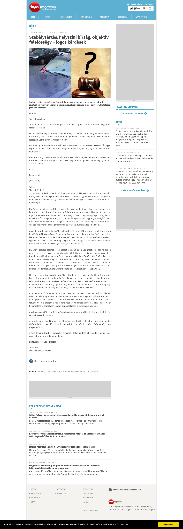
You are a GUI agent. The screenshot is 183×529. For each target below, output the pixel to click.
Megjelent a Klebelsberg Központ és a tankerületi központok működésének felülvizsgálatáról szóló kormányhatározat (64, 467)
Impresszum (87, 498)
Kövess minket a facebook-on (127, 489)
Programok (86, 17)
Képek (47, 17)
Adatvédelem (88, 493)
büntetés (41, 371)
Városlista (58, 7)
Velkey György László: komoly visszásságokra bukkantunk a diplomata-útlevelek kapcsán (66, 416)
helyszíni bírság (53, 371)
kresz (82, 371)
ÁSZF (84, 506)
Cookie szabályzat (90, 510)
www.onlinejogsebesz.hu (40, 350)
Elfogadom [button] (168, 524)
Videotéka (104, 17)
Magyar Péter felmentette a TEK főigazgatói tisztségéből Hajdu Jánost (62, 447)
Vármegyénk (141, 17)
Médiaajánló (87, 489)
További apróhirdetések (133, 190)
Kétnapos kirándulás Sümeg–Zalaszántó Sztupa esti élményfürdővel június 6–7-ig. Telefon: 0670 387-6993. (134, 158)
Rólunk (85, 502)
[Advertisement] (70, 388)
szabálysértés (92, 371)
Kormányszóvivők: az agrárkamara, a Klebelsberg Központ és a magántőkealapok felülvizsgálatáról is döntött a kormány (67, 435)
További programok (133, 113)
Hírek (32, 17)
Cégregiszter (66, 17)
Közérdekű (122, 17)
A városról (62, 493)
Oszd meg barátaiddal (45, 361)
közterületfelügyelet (70, 371)
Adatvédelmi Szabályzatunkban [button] (115, 524)
